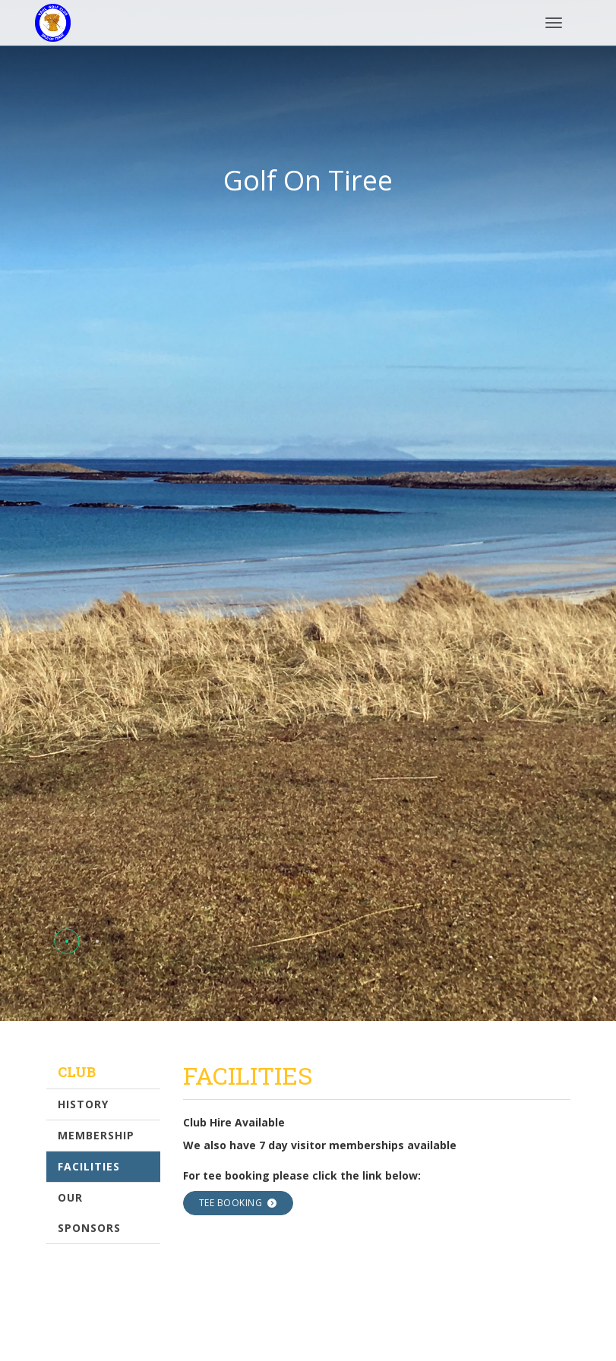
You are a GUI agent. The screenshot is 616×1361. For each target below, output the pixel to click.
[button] (66, 941)
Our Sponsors (89, 1212)
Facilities (89, 1166)
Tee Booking (238, 1202)
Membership (96, 1135)
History (83, 1104)
